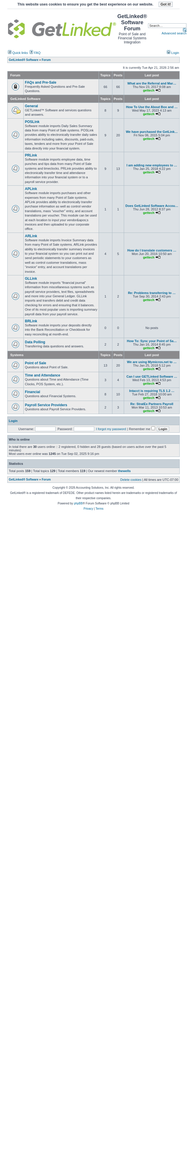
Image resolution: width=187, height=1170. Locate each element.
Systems (16, 355)
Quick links (18, 52)
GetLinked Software (25, 99)
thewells (124, 471)
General (31, 106)
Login (173, 52)
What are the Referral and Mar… (151, 83)
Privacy (88, 508)
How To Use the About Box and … (152, 107)
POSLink (32, 122)
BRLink (31, 321)
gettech (149, 90)
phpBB (78, 503)
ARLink (31, 236)
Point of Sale (35, 363)
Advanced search (174, 33)
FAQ (35, 52)
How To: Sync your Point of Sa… (152, 341)
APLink (31, 189)
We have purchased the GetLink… (152, 131)
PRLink (31, 155)
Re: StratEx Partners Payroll (151, 404)
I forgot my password (111, 429)
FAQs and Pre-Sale (40, 82)
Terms (99, 508)
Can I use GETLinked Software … (151, 376)
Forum (46, 479)
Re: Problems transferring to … (152, 293)
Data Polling (35, 342)
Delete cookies (130, 479)
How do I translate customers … (151, 250)
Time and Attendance (42, 375)
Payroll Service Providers (46, 405)
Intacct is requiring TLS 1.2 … (151, 391)
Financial (32, 392)
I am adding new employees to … (151, 165)
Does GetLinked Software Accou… (151, 205)
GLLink (31, 279)
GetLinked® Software (23, 479)
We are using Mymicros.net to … (152, 362)
